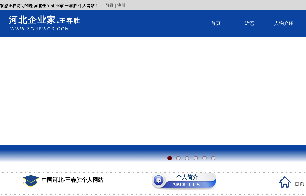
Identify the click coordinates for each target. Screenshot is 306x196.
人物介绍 (284, 23)
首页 (216, 23)
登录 (110, 5)
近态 (250, 23)
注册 (121, 5)
